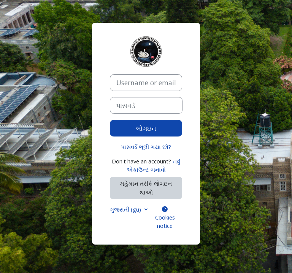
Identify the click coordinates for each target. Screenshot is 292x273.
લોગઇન (146, 128)
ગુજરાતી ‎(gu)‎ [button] (126, 209)
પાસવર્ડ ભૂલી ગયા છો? (146, 147)
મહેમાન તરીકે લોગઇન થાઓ (146, 188)
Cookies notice (165, 218)
